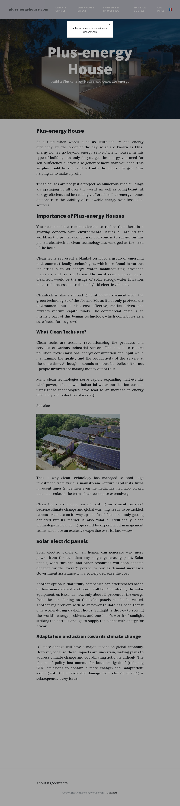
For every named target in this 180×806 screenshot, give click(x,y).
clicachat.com (90, 32)
